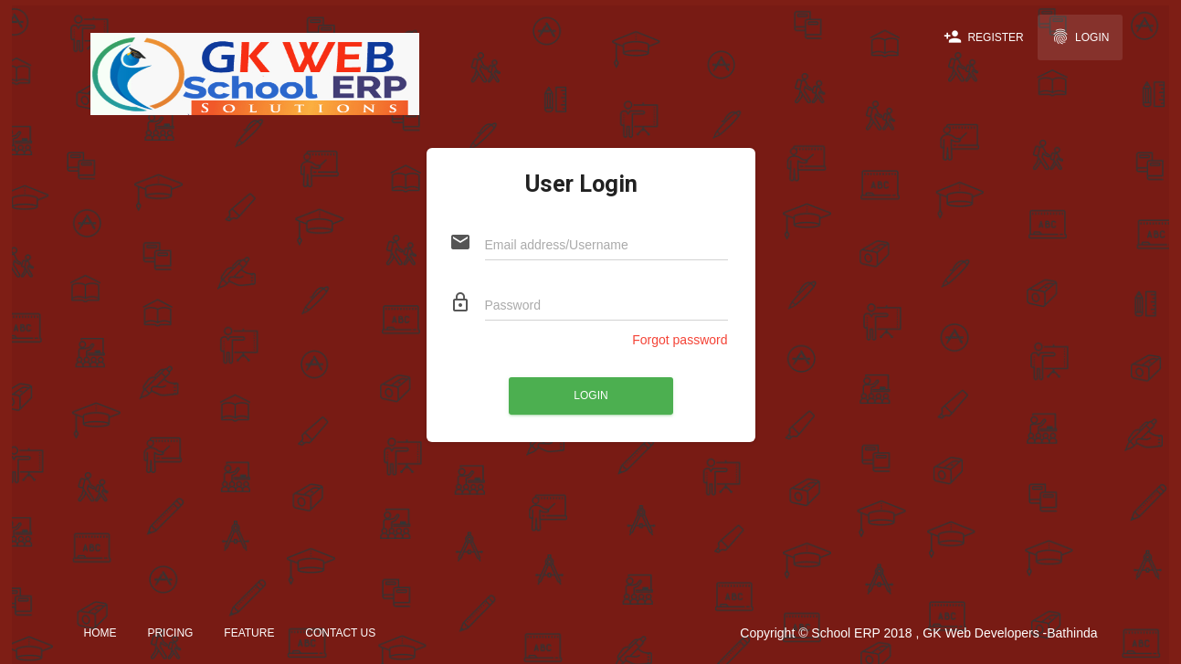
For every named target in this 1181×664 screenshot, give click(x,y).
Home (100, 633)
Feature (249, 633)
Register (984, 36)
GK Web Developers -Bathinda (1010, 633)
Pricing (170, 633)
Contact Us (340, 633)
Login (1080, 36)
